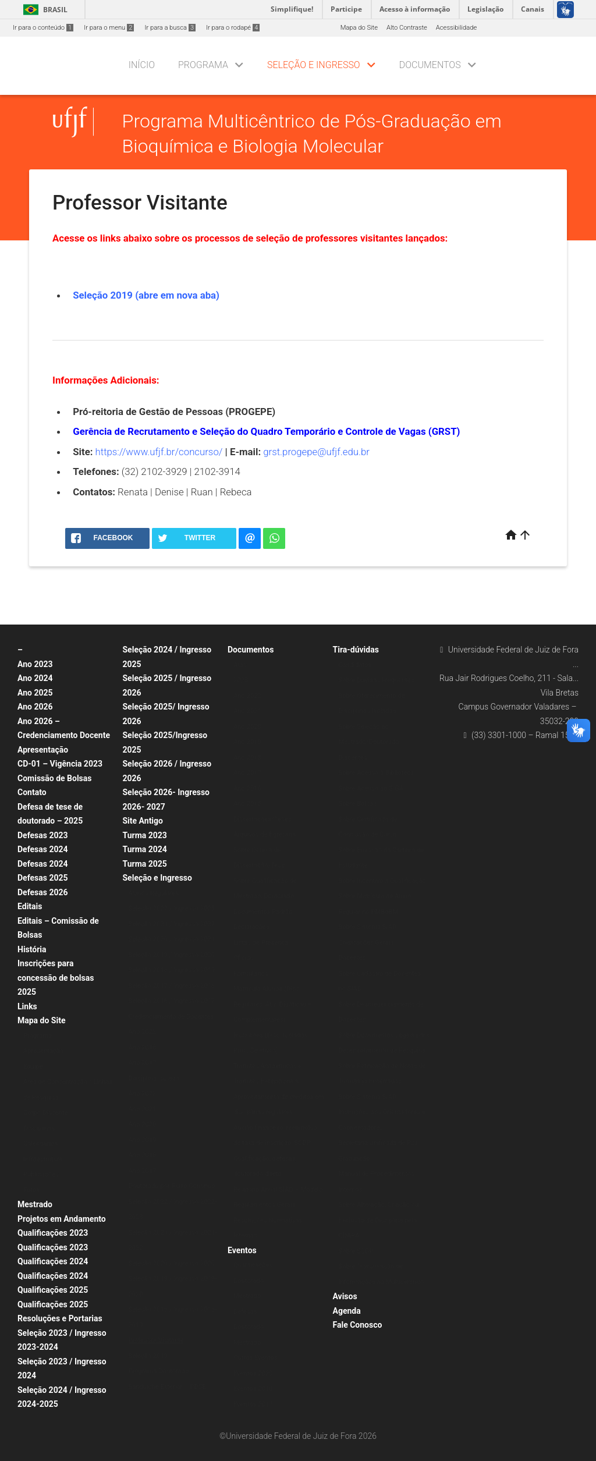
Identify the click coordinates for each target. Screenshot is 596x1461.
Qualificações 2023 (52, 1232)
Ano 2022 (143, 1032)
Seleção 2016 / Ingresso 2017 (172, 1001)
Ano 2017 (143, 1062)
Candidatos (355, 665)
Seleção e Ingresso (313, 64)
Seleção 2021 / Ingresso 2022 (172, 924)
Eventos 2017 (252, 1404)
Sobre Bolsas (358, 803)
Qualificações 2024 (52, 1261)
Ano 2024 (35, 678)
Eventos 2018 (252, 1388)
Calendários (40, 1143)
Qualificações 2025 (52, 1290)
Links (27, 1006)
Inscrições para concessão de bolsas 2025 (55, 978)
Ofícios (243, 958)
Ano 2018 (143, 1047)
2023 (240, 680)
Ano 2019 (143, 1140)
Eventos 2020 (252, 1373)
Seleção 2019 (148, 1356)
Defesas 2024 (42, 849)
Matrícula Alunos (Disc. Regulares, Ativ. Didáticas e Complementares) (272, 1004)
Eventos (242, 1250)
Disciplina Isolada (154, 1078)
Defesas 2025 (42, 877)
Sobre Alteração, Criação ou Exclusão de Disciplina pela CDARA (379, 1220)
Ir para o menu (109, 27)
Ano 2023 (35, 664)
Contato (32, 792)
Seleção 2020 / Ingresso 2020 (172, 1263)
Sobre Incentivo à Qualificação (382, 881)
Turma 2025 (145, 863)
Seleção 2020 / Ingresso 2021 (172, 939)
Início (142, 64)
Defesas (245, 1311)
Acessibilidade (456, 27)
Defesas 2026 (42, 892)
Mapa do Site (359, 27)
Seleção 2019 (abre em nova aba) (146, 295)
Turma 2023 (145, 835)
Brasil (43, 10)
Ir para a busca (170, 27)
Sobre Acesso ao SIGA (371, 788)
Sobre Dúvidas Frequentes (376, 680)
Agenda (347, 1310)
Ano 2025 (35, 692)
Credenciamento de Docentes (171, 1016)
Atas (240, 665)
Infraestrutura (43, 1159)
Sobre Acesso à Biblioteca (376, 772)
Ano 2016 (247, 788)
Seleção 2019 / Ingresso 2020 (172, 955)
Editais (29, 906)
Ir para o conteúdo (43, 27)
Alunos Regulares (154, 893)
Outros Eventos (255, 1357)
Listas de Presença (260, 942)
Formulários (250, 973)
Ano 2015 (247, 803)
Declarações (251, 927)
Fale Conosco (357, 1324)
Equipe (33, 1066)
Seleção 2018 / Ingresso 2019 (172, 970)
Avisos (345, 1296)
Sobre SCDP (356, 1251)
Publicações (41, 1174)
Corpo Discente (45, 1112)
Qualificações (252, 1265)
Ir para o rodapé (233, 27)
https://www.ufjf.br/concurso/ (159, 452)
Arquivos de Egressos (264, 834)
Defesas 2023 (42, 835)
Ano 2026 (35, 706)
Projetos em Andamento (61, 1219)
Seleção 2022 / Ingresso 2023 (172, 908)
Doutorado (248, 1281)
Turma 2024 (145, 849)
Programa (203, 64)
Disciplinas (39, 1128)
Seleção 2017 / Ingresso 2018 (172, 986)
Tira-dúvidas (356, 649)
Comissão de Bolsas (54, 778)
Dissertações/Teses (262, 819)
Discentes (353, 757)
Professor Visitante (156, 1340)
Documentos (430, 64)
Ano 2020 (143, 1124)
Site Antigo (143, 820)
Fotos (31, 1190)
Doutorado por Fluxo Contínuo (172, 1186)
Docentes (352, 958)
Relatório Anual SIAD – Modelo (277, 1189)
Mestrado (34, 1204)
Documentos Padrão (263, 912)
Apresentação (42, 749)
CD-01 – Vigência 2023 (59, 763)
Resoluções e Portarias (59, 1318)
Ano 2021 (143, 1109)
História (32, 949)
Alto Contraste (406, 27)
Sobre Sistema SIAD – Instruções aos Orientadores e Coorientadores (382, 1112)
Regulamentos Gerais (264, 1204)
